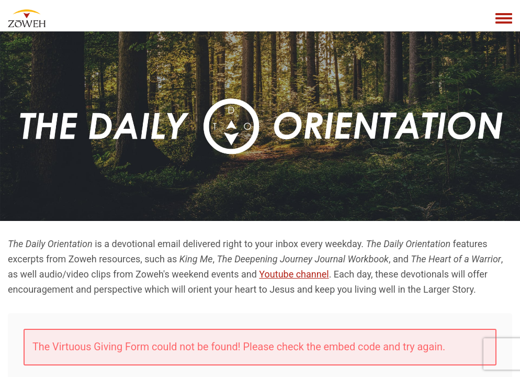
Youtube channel (294, 274)
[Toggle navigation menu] (503, 19)
